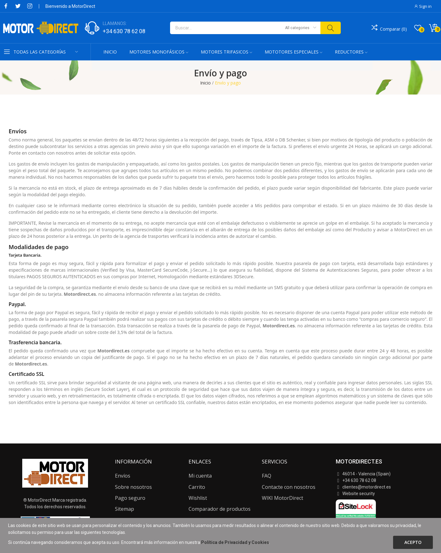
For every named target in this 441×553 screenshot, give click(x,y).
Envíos (122, 475)
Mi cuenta (200, 475)
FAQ (266, 475)
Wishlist (198, 497)
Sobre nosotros (133, 487)
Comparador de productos (220, 508)
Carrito (197, 487)
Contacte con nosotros (288, 487)
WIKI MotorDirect (282, 497)
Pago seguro (130, 497)
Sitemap (124, 508)
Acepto (413, 542)
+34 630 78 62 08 (124, 31)
